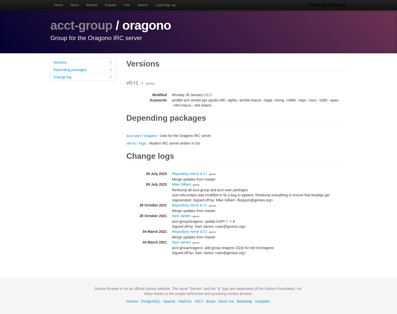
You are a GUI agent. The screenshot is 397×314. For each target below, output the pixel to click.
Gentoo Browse (328, 5)
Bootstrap (244, 301)
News (75, 5)
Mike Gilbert (181, 184)
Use (127, 5)
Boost (210, 301)
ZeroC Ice (226, 301)
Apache (169, 301)
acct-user (133, 136)
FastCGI (185, 301)
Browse (91, 5)
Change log (82, 77)
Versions (82, 62)
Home (58, 5)
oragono (150, 136)
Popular (110, 5)
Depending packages (82, 69)
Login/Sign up (165, 5)
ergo (142, 143)
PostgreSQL (150, 301)
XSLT (199, 301)
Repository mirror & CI (189, 174)
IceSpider (262, 301)
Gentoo (132, 301)
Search (142, 5)
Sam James (181, 216)
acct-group (81, 25)
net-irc (131, 143)
